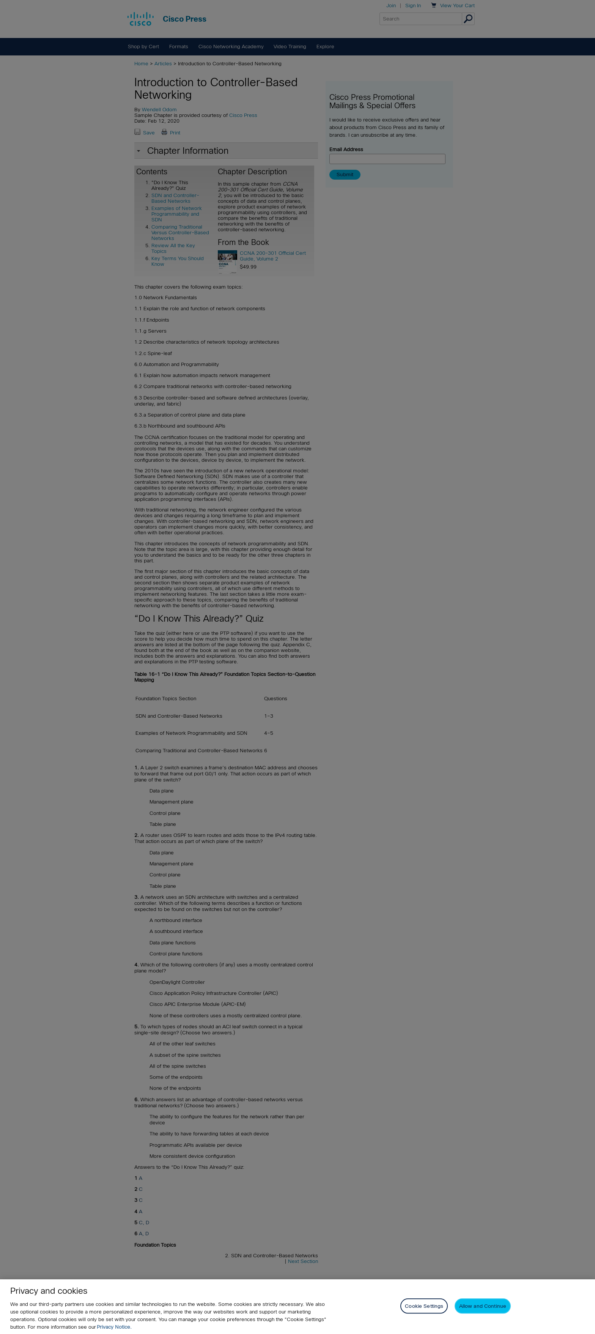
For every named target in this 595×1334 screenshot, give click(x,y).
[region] (297, 1306)
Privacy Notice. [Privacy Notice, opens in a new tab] (114, 1327)
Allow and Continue (482, 1306)
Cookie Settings (424, 1306)
